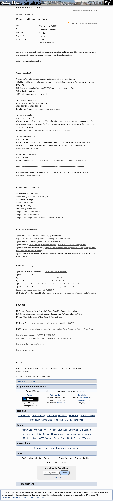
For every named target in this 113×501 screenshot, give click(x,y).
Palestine (19, 15)
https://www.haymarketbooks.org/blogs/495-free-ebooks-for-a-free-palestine (57, 245)
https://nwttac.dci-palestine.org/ (29, 212)
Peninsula (35, 420)
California (58, 420)
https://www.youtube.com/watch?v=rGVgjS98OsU (35, 290)
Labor (33, 438)
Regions (21, 411)
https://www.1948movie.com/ (56, 272)
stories (83, 398)
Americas (38, 448)
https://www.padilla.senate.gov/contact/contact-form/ (52, 130)
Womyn (86, 438)
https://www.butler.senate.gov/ (27, 148)
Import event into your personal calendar (82, 23)
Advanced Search (56, 477)
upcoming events (80, 400)
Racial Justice (74, 438)
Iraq (53, 448)
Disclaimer (5, 497)
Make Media (35, 458)
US (66, 420)
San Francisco (88, 415)
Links (63, 462)
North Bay (52, 415)
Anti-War (38, 430)
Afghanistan (73, 448)
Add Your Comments (26, 381)
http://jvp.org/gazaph (47, 42)
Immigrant (86, 434)
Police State (60, 438)
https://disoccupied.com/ (25, 350)
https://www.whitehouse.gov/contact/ (46, 109)
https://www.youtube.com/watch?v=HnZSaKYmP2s (60, 284)
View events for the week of (84, 10)
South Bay (74, 415)
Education (73, 430)
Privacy (25, 497)
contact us (61, 403)
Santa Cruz (46, 420)
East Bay (62, 415)
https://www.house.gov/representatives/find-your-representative (63, 160)
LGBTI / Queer (45, 438)
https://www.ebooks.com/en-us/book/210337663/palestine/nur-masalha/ (43, 239)
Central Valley (38, 415)
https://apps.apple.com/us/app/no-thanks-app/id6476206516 (51, 323)
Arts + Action (50, 430)
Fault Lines (52, 462)
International (28, 15)
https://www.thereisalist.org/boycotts (30, 344)
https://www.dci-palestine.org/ (28, 215)
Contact (31, 497)
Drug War (62, 430)
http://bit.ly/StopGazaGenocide (28, 175)
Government (57, 434)
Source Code (39, 497)
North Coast (24, 415)
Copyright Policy (15, 497)
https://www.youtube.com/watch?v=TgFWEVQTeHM (45, 281)
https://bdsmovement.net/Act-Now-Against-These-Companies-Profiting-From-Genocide (62, 329)
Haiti (47, 448)
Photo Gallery (65, 458)
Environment (28, 434)
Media (26, 438)
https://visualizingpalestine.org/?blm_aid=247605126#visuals (40, 218)
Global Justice (43, 434)
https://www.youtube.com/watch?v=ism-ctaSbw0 (43, 278)
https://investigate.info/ (25, 371)
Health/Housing (72, 434)
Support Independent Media (31, 386)
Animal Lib (27, 430)
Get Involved (50, 458)
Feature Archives (83, 458)
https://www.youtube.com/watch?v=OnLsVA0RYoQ (76, 293)
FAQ (24, 458)
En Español (85, 430)
